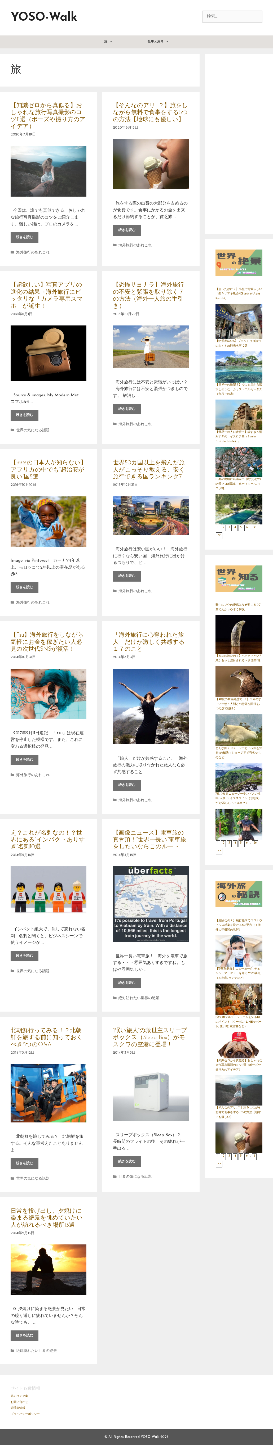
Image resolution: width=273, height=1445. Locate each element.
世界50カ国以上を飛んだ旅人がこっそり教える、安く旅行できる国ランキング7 (149, 470)
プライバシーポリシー (25, 1414)
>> (219, 534)
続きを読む (27, 238)
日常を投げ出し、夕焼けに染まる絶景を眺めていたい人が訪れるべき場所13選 (47, 1218)
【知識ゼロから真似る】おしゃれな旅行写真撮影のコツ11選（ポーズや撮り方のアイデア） (238, 1065)
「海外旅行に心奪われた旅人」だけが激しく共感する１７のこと (149, 642)
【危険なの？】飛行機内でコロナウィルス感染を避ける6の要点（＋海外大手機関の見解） (238, 925)
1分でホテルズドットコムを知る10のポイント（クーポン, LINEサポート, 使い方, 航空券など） (238, 1022)
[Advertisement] (239, 143)
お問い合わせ (19, 1402)
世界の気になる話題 (33, 430)
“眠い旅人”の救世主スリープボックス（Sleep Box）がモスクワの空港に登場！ (150, 1038)
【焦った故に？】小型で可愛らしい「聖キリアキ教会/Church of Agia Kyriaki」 (238, 294)
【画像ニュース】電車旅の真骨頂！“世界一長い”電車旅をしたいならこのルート (149, 840)
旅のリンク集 (19, 1396)
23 (255, 527)
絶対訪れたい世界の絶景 (138, 998)
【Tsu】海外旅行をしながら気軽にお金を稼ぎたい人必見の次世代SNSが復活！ (47, 642)
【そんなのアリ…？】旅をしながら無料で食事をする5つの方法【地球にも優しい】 (150, 113)
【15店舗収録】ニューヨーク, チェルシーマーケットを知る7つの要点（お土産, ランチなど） (238, 973)
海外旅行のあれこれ (33, 252)
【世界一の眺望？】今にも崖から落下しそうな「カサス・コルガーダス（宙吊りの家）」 (238, 389)
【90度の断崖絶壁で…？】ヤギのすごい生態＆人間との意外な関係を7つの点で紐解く (238, 704)
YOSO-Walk (44, 18)
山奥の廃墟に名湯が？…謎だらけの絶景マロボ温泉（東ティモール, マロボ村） (238, 484)
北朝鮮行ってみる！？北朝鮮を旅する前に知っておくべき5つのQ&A (47, 1038)
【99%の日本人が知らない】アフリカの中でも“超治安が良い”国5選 (48, 470)
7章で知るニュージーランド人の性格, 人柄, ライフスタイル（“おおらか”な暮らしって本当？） (238, 798)
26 (255, 842)
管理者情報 (18, 1408)
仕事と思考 (167, 41)
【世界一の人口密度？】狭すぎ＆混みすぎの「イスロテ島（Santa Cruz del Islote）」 (238, 437)
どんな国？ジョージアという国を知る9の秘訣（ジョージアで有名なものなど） (238, 753)
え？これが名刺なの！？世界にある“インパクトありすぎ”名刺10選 (48, 840)
